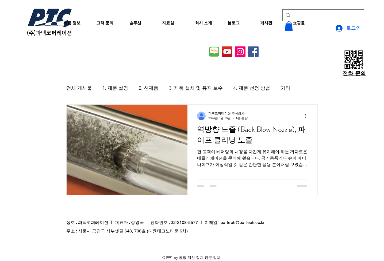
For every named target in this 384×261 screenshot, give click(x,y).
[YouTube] (227, 51)
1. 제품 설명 (115, 88)
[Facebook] (253, 51)
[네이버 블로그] (214, 51)
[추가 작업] (307, 116)
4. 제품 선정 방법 (251, 88)
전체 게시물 (79, 88)
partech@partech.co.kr (242, 222)
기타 (285, 88)
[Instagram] (240, 51)
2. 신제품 (148, 88)
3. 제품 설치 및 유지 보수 (196, 88)
